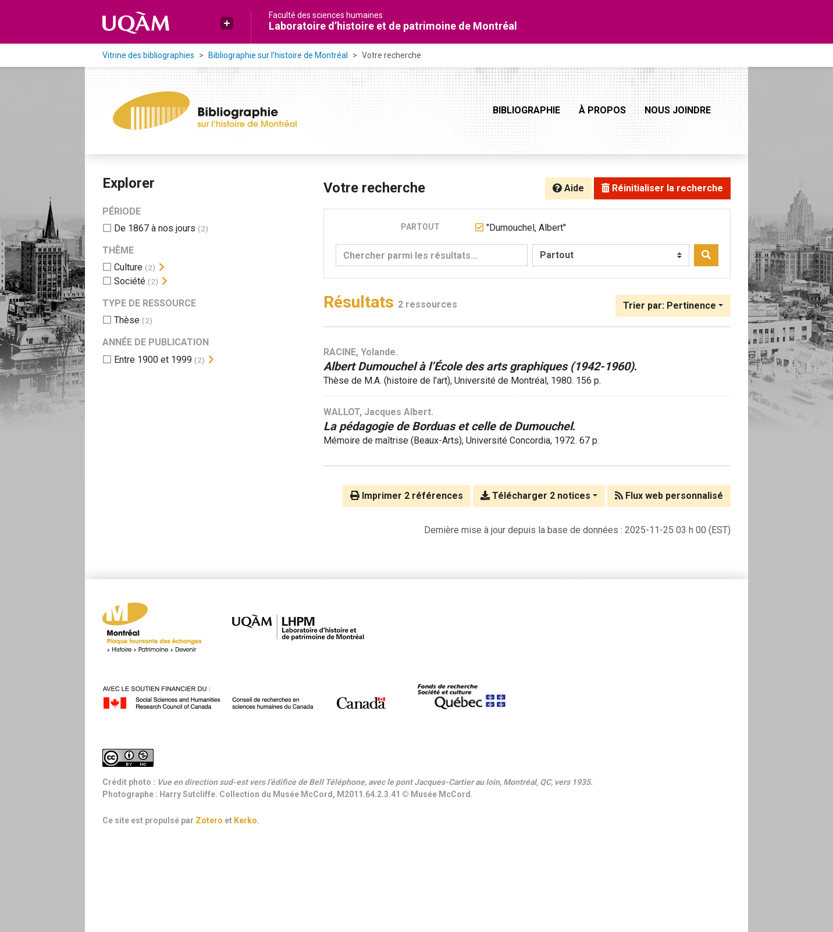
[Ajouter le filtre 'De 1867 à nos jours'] (154, 228)
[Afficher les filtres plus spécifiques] (161, 267)
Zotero (209, 820)
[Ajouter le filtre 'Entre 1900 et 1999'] (153, 359)
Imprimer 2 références (406, 495)
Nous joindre (678, 110)
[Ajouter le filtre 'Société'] (129, 281)
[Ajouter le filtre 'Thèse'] (127, 320)
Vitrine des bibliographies (148, 55)
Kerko (245, 820)
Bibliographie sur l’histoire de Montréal (278, 55)
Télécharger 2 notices (535, 495)
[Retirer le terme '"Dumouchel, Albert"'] (526, 227)
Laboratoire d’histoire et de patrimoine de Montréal (393, 26)
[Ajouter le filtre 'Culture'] (128, 267)
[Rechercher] (706, 255)
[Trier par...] (673, 306)
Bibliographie (526, 110)
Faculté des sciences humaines (326, 15)
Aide (568, 188)
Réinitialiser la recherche (662, 188)
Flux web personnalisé (669, 495)
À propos (602, 110)
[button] (226, 23)
